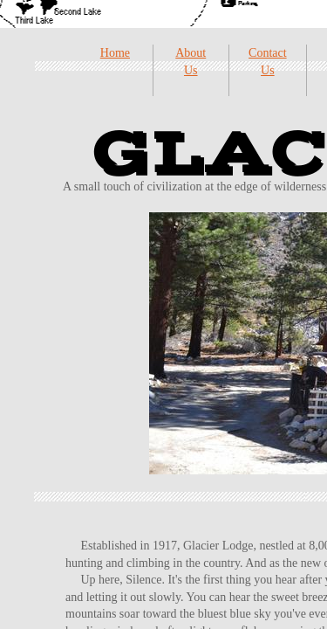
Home (115, 52)
